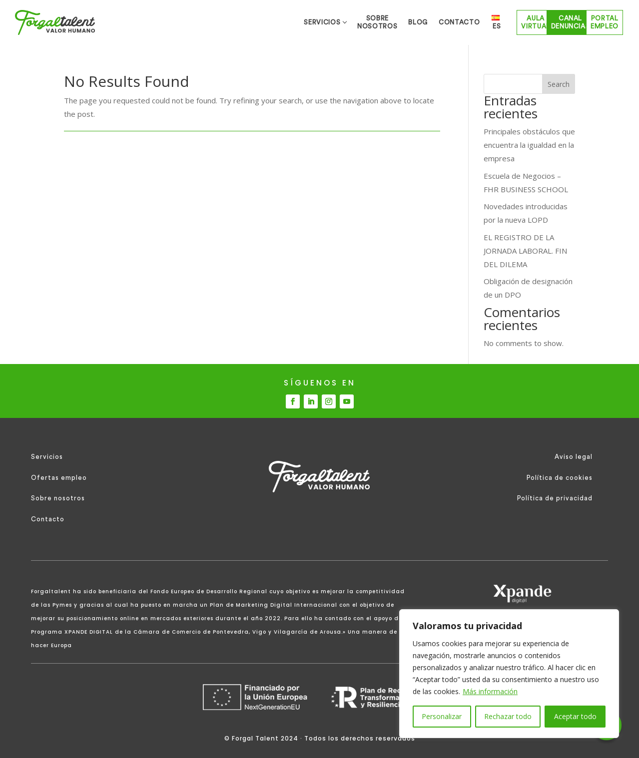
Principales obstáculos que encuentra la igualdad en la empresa (529, 144)
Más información (490, 691)
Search (559, 84)
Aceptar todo (575, 716)
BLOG (294, 22)
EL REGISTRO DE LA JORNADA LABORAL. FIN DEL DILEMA (525, 250)
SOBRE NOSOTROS (233, 22)
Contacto (47, 519)
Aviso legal (574, 456)
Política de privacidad (555, 498)
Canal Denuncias (517, 22)
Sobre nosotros (58, 498)
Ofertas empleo (59, 477)
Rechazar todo (508, 716)
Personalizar (442, 716)
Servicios (47, 456)
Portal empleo (586, 22)
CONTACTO (342, 22)
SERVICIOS (158, 22)
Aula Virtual (452, 22)
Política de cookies (560, 477)
